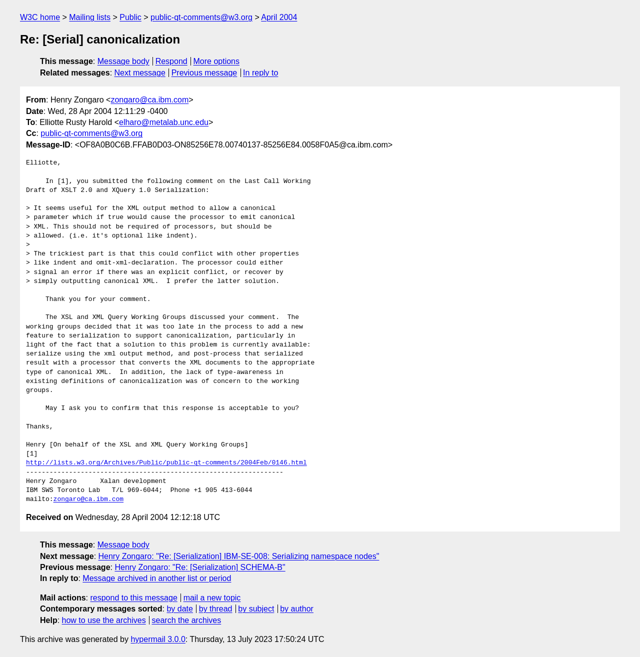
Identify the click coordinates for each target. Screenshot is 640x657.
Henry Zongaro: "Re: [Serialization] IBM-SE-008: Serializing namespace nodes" (239, 556)
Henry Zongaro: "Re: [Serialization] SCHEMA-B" (199, 567)
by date (179, 608)
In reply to (260, 72)
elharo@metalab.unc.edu (163, 122)
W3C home (40, 17)
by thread (215, 608)
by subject (256, 608)
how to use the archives (104, 620)
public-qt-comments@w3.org (201, 17)
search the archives (187, 620)
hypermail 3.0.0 (157, 639)
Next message (140, 72)
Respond (172, 61)
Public (131, 17)
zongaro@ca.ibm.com (149, 100)
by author (297, 608)
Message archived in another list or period (156, 578)
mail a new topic (212, 598)
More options (217, 61)
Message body (124, 61)
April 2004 (279, 17)
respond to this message (133, 598)
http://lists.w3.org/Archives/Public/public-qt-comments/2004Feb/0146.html (166, 463)
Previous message (205, 72)
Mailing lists (89, 17)
